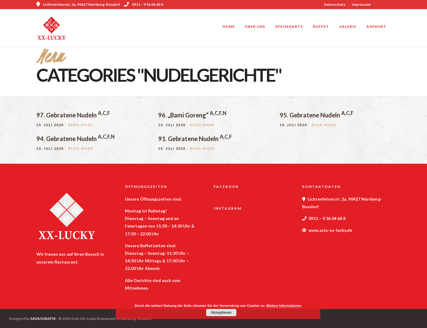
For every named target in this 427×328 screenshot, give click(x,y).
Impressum (361, 4)
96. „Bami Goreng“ (192, 115)
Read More (80, 125)
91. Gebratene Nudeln (195, 138)
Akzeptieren (221, 312)
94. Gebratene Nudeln (75, 138)
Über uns (255, 26)
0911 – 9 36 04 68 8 (143, 4)
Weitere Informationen (284, 305)
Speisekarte (289, 26)
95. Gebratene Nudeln (316, 115)
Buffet (321, 26)
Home (228, 26)
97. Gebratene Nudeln (73, 115)
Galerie (347, 26)
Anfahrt (376, 26)
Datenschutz (334, 4)
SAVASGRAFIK (43, 318)
